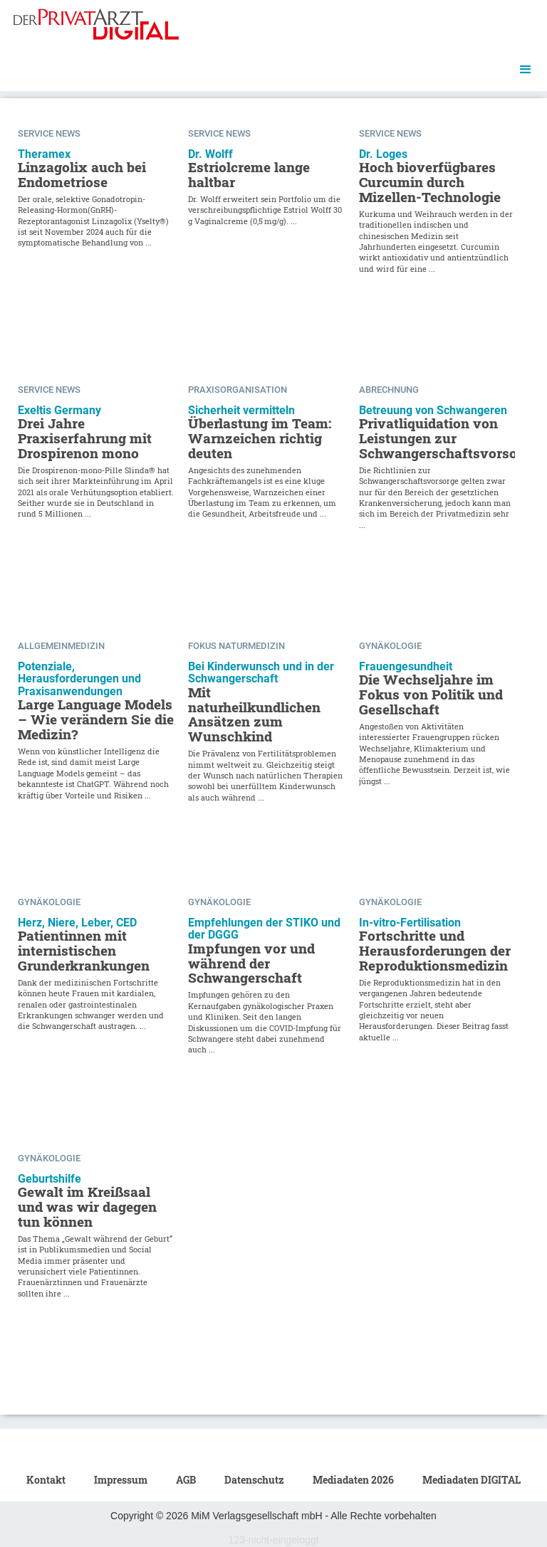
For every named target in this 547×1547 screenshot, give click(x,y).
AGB (186, 1480)
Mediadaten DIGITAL (471, 1480)
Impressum (120, 1480)
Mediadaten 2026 (353, 1480)
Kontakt (46, 1480)
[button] (525, 69)
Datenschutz (254, 1480)
